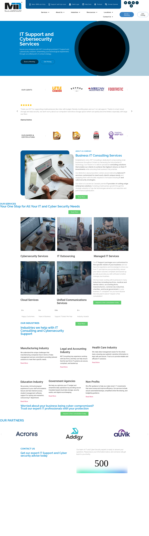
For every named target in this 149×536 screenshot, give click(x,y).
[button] (45, 89)
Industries (75, 12)
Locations (108, 12)
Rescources (92, 12)
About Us (60, 12)
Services (45, 12)
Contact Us (108, 17)
